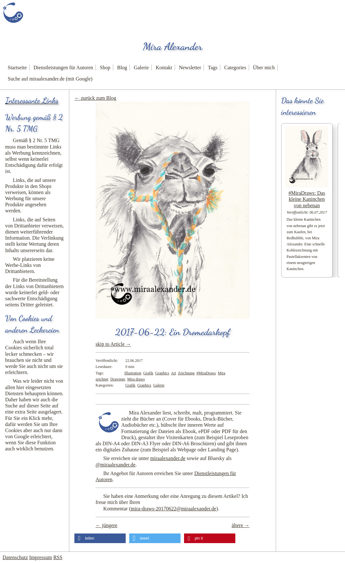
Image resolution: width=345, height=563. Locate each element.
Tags (212, 67)
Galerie (141, 67)
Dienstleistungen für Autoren (63, 67)
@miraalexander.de (115, 464)
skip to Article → (113, 344)
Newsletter (190, 67)
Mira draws (136, 379)
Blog (122, 67)
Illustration (132, 373)
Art (173, 373)
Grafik (148, 373)
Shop (105, 67)
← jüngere (106, 525)
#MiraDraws (206, 373)
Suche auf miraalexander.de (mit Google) (50, 78)
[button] (100, 538)
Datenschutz (15, 557)
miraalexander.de (168, 458)
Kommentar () (160, 508)
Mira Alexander (172, 46)
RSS (57, 557)
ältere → (240, 525)
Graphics (162, 373)
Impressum (40, 557)
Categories (235, 67)
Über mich (264, 67)
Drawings (117, 379)
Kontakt (164, 67)
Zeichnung (186, 373)
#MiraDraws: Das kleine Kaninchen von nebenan (307, 199)
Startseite (17, 67)
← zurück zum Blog (95, 98)
